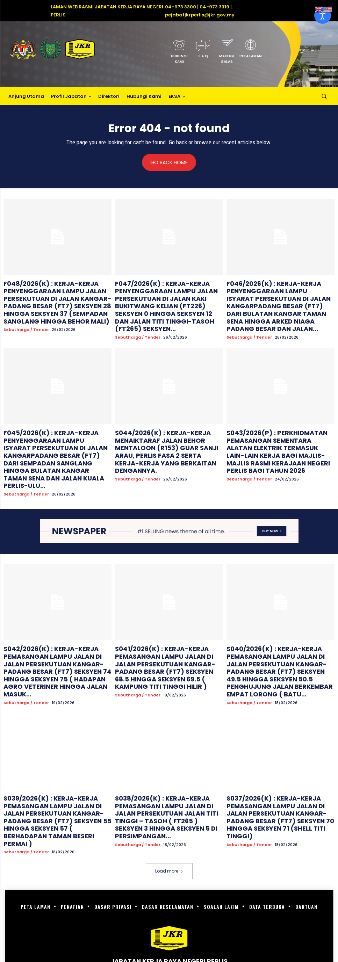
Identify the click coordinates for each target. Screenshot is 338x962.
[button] (324, 96)
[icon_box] (179, 53)
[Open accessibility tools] (322, 15)
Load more (169, 787)
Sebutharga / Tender (26, 319)
